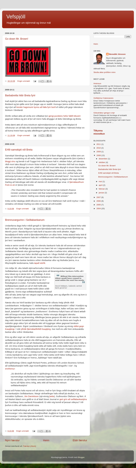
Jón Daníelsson (31, 396)
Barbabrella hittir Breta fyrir (20, 95)
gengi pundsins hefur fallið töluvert (64, 116)
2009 (98, 152)
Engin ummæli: (24, 81)
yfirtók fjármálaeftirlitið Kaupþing (36, 329)
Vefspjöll (15, 17)
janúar (102, 193)
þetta (51, 396)
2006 (98, 201)
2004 (98, 208)
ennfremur (10, 369)
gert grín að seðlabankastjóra (73, 399)
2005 (98, 205)
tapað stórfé (39, 263)
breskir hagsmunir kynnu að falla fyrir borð (36, 107)
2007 (98, 197)
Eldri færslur (80, 440)
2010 (98, 148)
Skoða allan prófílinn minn (104, 72)
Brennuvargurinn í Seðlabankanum (24, 219)
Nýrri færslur (12, 440)
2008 (98, 155)
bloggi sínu (10, 161)
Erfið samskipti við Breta (18, 149)
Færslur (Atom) (29, 446)
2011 (98, 144)
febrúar (102, 189)
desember (103, 159)
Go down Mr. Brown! (16, 38)
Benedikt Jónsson (117, 54)
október (102, 162)
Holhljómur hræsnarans (103, 98)
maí (100, 181)
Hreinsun (97, 83)
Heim (46, 440)
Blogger (81, 457)
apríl (101, 185)
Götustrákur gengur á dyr (104, 113)
